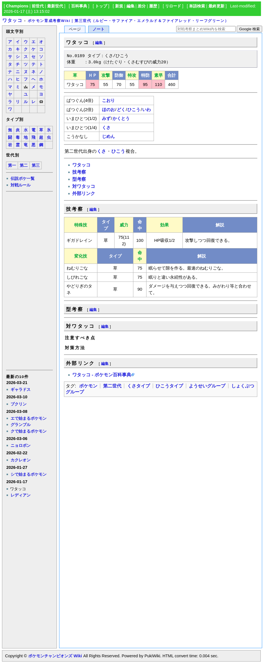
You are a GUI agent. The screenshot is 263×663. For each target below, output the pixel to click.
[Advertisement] (29, 280)
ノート (99, 29)
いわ (146, 109)
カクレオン (21, 460)
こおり (108, 100)
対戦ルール (21, 185)
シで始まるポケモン (29, 474)
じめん (108, 136)
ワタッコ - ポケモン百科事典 (101, 374)
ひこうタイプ (169, 385)
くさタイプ (138, 385)
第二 (24, 165)
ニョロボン (21, 445)
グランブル (21, 424)
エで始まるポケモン (29, 418)
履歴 (153, 6)
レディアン (21, 495)
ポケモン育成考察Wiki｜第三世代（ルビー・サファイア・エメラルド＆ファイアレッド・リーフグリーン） (128, 21)
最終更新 (216, 6)
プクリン (19, 404)
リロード (173, 6)
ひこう (133, 109)
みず (106, 118)
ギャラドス (21, 389)
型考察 (79, 179)
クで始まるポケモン (29, 431)
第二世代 (112, 385)
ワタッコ (12, 20)
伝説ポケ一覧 (23, 178)
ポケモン (88, 385)
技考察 (79, 172)
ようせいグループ (207, 385)
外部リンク (83, 193)
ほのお (108, 109)
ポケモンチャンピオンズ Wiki (55, 656)
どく (121, 109)
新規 (119, 6)
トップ (101, 6)
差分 (142, 6)
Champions (17, 6)
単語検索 (197, 6)
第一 (12, 165)
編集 (130, 6)
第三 (36, 165)
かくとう (121, 118)
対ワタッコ (83, 186)
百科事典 (79, 6)
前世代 (38, 6)
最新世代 (55, 6)
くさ (106, 127)
